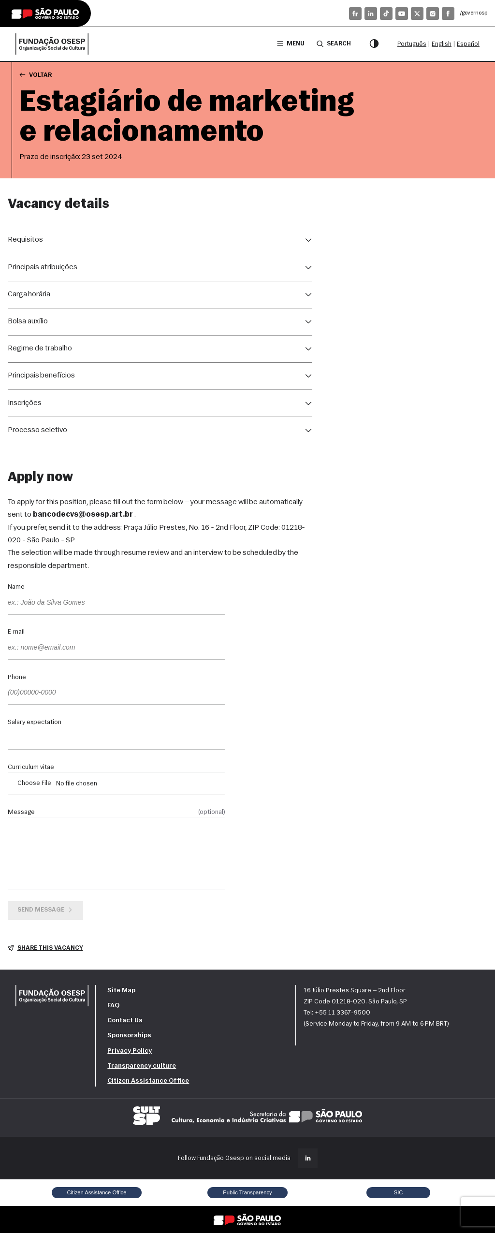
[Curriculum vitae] (116, 783)
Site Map (121, 990)
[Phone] (116, 693)
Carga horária (29, 294)
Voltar (35, 75)
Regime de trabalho (40, 348)
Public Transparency (247, 1192)
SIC (398, 1192)
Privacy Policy (129, 1051)
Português (411, 44)
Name (16, 587)
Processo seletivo (37, 430)
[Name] (116, 603)
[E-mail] (116, 648)
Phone (17, 677)
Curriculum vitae (31, 767)
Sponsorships (129, 1035)
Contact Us (125, 1020)
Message (116, 812)
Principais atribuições (42, 267)
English (441, 44)
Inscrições (25, 403)
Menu (291, 44)
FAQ (113, 1005)
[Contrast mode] (374, 44)
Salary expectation (34, 722)
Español (468, 44)
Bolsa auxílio (28, 321)
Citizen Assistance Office (148, 1081)
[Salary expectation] (116, 738)
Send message (45, 910)
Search (333, 43)
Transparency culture (141, 1066)
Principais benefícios (41, 375)
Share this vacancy (45, 948)
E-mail (16, 632)
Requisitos (25, 240)
